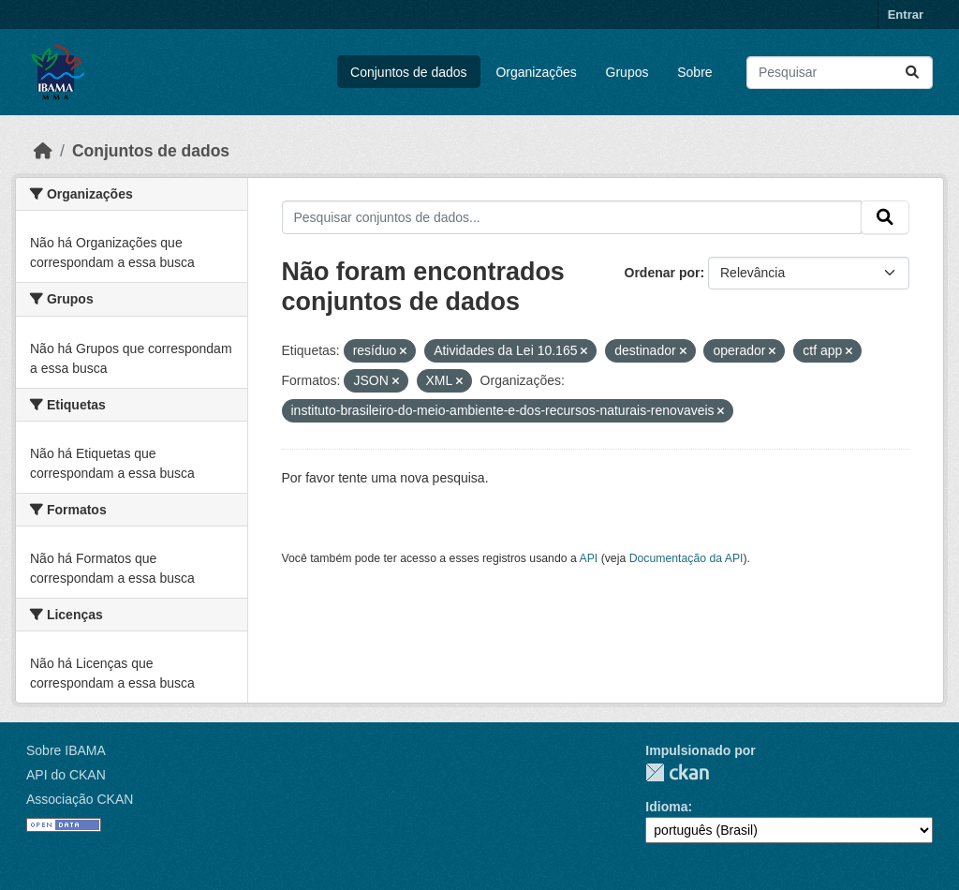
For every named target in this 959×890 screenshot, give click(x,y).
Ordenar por (663, 272)
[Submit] (912, 72)
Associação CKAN (79, 799)
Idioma (666, 806)
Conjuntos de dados (408, 72)
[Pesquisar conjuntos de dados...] (839, 72)
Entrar (905, 14)
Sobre (694, 72)
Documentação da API (686, 558)
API (589, 558)
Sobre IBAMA (66, 750)
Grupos (627, 72)
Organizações (535, 72)
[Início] (43, 150)
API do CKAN (66, 774)
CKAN (677, 772)
